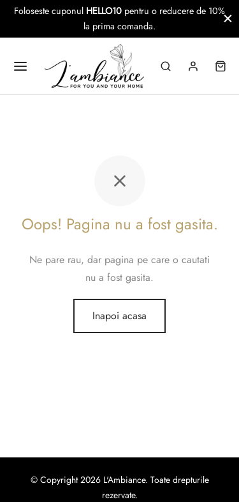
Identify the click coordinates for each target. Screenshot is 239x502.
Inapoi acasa (119, 315)
